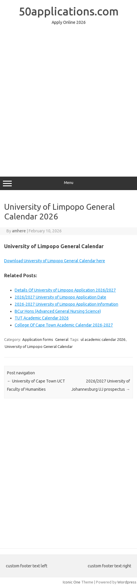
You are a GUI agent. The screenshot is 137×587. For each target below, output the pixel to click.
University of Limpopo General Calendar (39, 346)
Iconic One (71, 582)
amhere (19, 231)
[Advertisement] (68, 98)
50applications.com (69, 11)
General (61, 339)
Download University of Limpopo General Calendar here (54, 260)
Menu (68, 183)
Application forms (37, 339)
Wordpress (126, 582)
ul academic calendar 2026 (103, 339)
